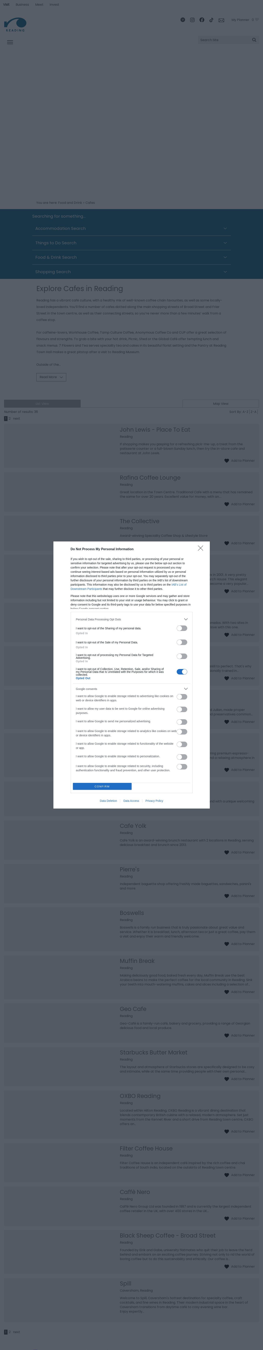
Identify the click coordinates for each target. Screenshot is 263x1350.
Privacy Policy (154, 800)
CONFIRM (102, 786)
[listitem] (131, 619)
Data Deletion (108, 800)
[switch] (182, 628)
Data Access (131, 800)
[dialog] (131, 675)
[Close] (202, 549)
